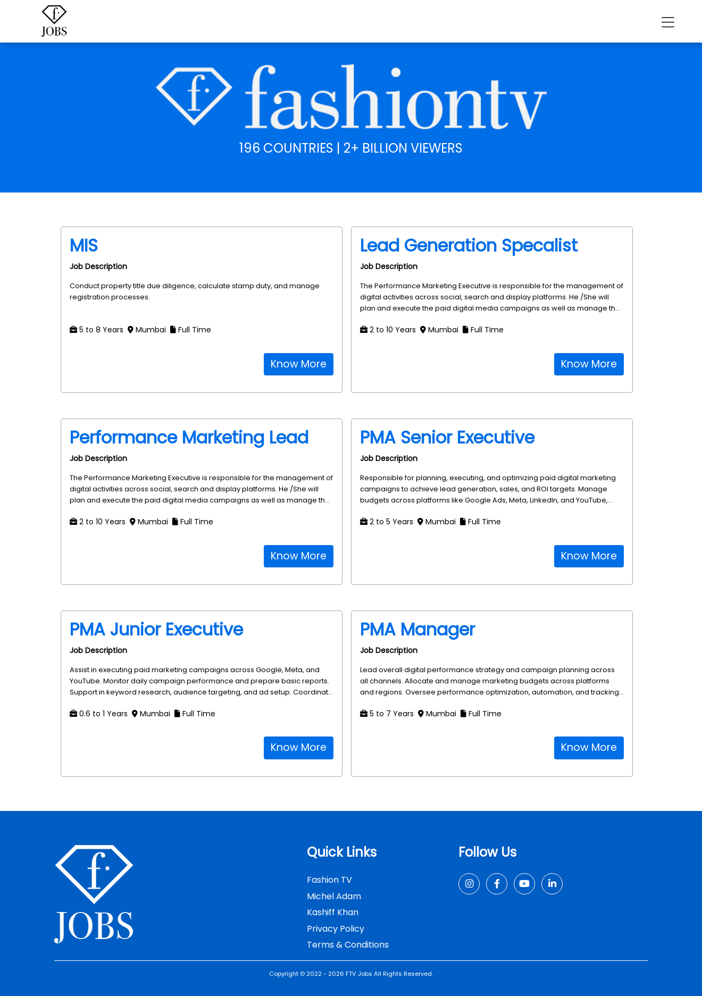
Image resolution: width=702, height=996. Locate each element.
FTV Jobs (359, 973)
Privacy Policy (335, 929)
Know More (299, 364)
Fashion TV (329, 880)
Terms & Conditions (348, 945)
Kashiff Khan (332, 912)
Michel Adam (334, 896)
